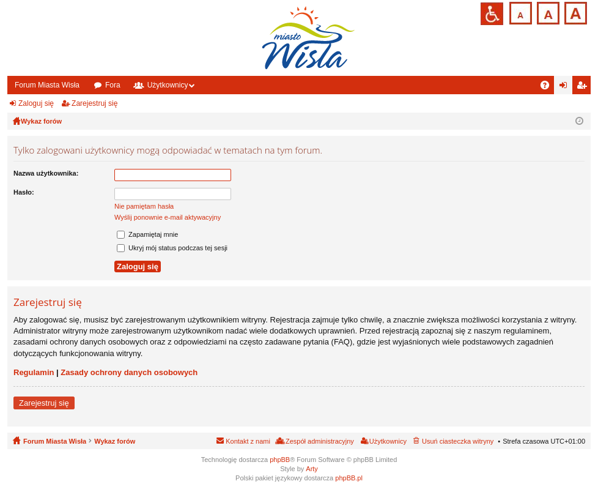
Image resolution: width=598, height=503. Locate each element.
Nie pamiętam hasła (144, 206)
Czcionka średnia (547, 12)
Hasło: (23, 192)
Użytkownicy (167, 85)
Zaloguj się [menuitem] (565, 87)
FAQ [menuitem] (549, 87)
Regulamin (33, 372)
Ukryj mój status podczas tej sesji (172, 248)
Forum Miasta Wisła (47, 85)
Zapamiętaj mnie (147, 234)
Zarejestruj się (94, 103)
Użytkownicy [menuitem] (388, 441)
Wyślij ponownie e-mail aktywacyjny (167, 217)
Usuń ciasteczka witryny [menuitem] (457, 441)
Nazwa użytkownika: (45, 173)
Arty (312, 468)
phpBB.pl (349, 478)
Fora (112, 85)
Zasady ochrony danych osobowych (129, 372)
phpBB (280, 459)
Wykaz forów (114, 441)
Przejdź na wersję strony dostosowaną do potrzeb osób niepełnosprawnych (492, 13)
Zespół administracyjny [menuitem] (320, 441)
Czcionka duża (574, 12)
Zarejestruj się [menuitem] (584, 87)
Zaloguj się (36, 103)
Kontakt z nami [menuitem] (248, 441)
